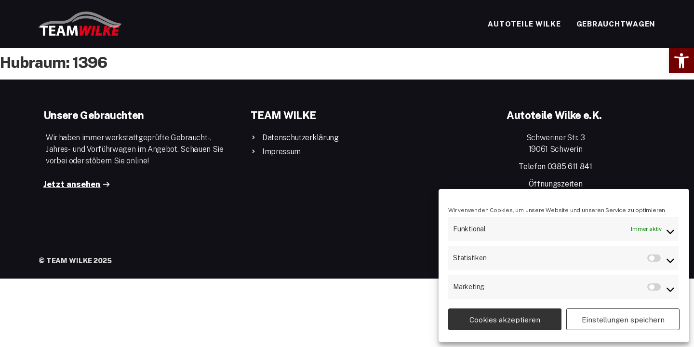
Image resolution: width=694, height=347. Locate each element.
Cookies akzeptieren (504, 319)
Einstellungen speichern (623, 319)
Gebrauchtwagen (616, 23)
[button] (681, 60)
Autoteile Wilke (524, 23)
